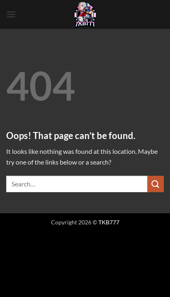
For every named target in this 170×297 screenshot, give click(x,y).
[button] (11, 14)
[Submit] (155, 184)
